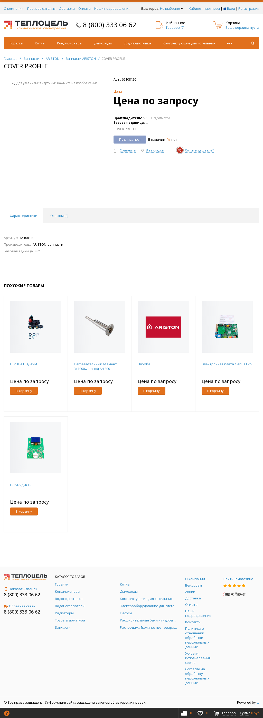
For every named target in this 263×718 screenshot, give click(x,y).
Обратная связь (19, 606)
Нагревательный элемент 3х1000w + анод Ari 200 (95, 366)
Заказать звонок (20, 589)
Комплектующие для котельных (189, 43)
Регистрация (248, 8)
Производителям (41, 8)
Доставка (67, 8)
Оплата (84, 8)
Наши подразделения (112, 8)
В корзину (24, 390)
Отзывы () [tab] (59, 215)
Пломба (144, 364)
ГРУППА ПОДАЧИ (23, 364)
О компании (14, 8)
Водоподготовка (137, 43)
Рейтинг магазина (238, 579)
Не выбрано (171, 8)
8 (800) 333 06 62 (109, 24)
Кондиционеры (69, 43)
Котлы (40, 43)
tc (258, 702)
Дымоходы (103, 43)
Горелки (16, 43)
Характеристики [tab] (23, 215)
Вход (231, 8)
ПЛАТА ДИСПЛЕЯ (23, 484)
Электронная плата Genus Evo (227, 364)
